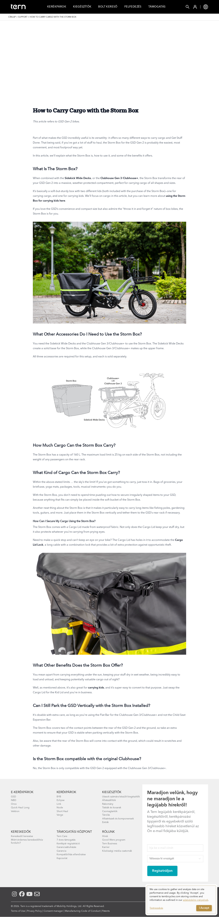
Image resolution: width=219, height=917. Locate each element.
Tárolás (106, 815)
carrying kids (96, 687)
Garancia (61, 851)
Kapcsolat (62, 858)
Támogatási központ (74, 831)
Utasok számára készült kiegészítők (121, 796)
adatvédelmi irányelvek (195, 900)
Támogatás (157, 6)
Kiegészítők (82, 6)
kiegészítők (111, 792)
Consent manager (53, 911)
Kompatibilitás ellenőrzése (71, 854)
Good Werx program (113, 840)
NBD (13, 800)
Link (59, 804)
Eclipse (61, 800)
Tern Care (62, 836)
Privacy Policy (34, 911)
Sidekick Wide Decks (78, 178)
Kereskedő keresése (22, 836)
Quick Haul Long (20, 807)
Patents (106, 911)
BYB (59, 796)
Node (60, 807)
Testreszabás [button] (156, 908)
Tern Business (109, 843)
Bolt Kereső (107, 6)
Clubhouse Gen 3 (111, 178)
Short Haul (62, 811)
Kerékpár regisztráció (68, 843)
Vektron (15, 811)
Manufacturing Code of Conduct (82, 911)
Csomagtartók (109, 811)
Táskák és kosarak (111, 807)
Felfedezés (132, 6)
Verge (60, 815)
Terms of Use (18, 911)
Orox (14, 804)
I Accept (204, 908)
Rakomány (107, 804)
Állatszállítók (109, 800)
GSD (13, 796)
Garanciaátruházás (66, 847)
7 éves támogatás (66, 840)
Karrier (106, 847)
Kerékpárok (56, 6)
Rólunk (108, 831)
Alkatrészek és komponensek (118, 819)
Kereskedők (21, 831)
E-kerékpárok (22, 792)
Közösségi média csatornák (117, 851)
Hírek (105, 836)
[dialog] (181, 900)
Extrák (105, 822)
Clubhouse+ (130, 178)
